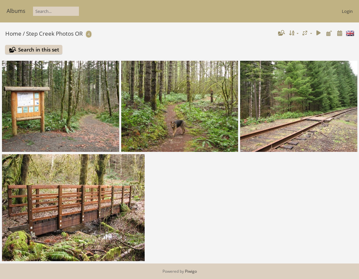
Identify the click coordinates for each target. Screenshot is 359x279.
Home (13, 33)
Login (347, 11)
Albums (16, 11)
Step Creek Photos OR (54, 33)
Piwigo (191, 271)
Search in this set (38, 49)
